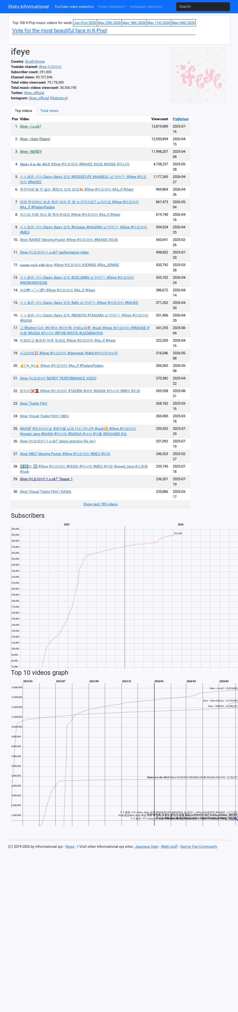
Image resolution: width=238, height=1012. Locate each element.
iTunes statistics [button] (111, 7)
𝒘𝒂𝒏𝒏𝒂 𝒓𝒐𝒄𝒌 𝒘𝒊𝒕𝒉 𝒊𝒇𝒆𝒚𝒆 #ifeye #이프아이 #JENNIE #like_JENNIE (69, 265)
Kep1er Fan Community (198, 846)
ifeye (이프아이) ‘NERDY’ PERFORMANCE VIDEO (58, 378)
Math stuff (169, 846)
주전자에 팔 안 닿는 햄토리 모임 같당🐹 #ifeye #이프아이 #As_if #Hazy (76, 189)
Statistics (58, 98)
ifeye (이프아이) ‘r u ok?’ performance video (54, 252)
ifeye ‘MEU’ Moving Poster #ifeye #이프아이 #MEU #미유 (65, 454)
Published (180, 119)
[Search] (203, 6)
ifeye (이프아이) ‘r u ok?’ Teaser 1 (46, 479)
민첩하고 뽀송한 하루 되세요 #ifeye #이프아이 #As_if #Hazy (68, 340)
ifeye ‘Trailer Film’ (33, 403)
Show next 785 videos (100, 504)
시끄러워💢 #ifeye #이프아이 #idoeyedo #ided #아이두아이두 (69, 353)
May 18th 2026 (133, 23)
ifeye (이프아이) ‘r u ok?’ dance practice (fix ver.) (58, 441)
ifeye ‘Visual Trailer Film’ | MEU (44, 416)
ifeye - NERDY (31, 151)
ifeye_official (34, 93)
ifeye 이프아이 (50, 67)
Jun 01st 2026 (85, 23)
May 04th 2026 (183, 23)
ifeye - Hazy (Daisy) (35, 139)
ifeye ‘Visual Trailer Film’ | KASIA (45, 491)
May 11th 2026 (158, 23)
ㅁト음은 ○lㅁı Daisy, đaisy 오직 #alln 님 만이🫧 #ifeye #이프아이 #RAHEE (79, 303)
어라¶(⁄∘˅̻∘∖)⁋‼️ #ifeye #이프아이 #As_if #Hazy (57, 290)
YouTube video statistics (74, 7)
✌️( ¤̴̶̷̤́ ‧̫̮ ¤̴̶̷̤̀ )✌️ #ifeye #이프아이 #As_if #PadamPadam (61, 366)
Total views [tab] (49, 111)
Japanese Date (146, 846)
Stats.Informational (28, 7)
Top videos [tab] (23, 111)
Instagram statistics (146, 7)
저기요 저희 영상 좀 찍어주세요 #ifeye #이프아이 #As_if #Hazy (70, 214)
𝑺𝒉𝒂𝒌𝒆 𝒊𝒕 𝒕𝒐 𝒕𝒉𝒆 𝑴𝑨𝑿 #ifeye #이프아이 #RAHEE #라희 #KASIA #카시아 (75, 164)
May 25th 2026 (109, 23)
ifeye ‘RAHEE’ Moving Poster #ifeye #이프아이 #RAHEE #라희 (69, 240)
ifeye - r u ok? (30, 126)
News (70, 846)
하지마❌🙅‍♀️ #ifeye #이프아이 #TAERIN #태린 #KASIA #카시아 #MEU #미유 (80, 391)
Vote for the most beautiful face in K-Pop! (59, 31)
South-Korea (35, 61)
